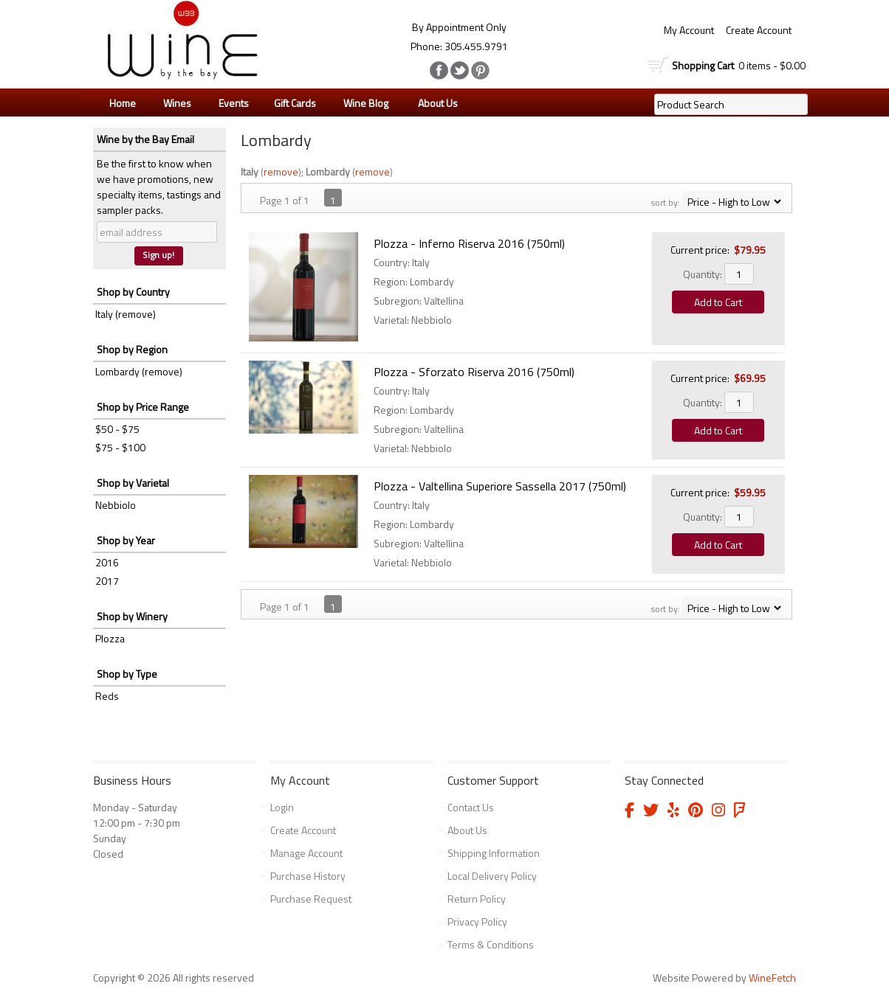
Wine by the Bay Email (145, 139)
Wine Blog (362, 103)
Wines (173, 103)
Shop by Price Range (143, 406)
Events (234, 103)
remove (281, 171)
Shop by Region (132, 349)
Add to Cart (718, 302)
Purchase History (308, 875)
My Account (689, 30)
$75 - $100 (120, 447)
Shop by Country (133, 291)
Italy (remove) (125, 314)
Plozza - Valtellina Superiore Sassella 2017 (500, 486)
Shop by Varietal (133, 482)
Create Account (759, 30)
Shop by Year (126, 540)
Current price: (700, 249)
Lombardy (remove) (138, 371)
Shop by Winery (132, 616)
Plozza (110, 638)
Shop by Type (127, 673)
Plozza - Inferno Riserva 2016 (469, 243)
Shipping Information (493, 853)
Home (122, 103)
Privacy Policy (477, 921)
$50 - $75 (117, 429)
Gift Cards (295, 103)
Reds (107, 696)
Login (282, 807)
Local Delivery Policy (492, 875)
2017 (107, 581)
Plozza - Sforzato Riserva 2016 (474, 372)
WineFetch (772, 977)
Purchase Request (310, 898)
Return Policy (476, 898)
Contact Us (470, 807)
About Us (434, 103)
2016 (107, 562)
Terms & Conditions (490, 944)
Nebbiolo (115, 505)
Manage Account (306, 853)
